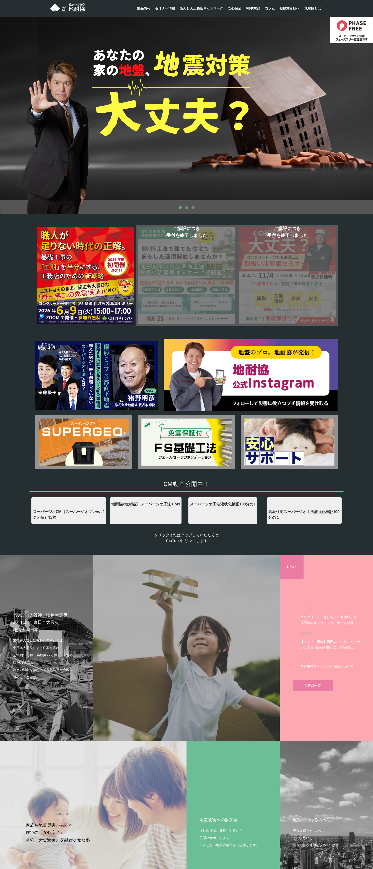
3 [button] (193, 207)
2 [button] (186, 207)
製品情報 (143, 8)
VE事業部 (253, 8)
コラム (270, 8)
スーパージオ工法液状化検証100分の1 (223, 504)
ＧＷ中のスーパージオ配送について (326, 666)
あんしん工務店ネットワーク (201, 8)
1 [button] (180, 207)
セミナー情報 (165, 8)
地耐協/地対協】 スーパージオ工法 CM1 (145, 504)
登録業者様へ (289, 8)
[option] (186, 110)
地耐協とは (312, 8)
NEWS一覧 (313, 685)
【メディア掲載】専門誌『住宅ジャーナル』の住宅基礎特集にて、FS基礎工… (330, 644)
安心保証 (234, 8)
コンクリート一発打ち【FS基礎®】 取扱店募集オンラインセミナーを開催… (328, 620)
